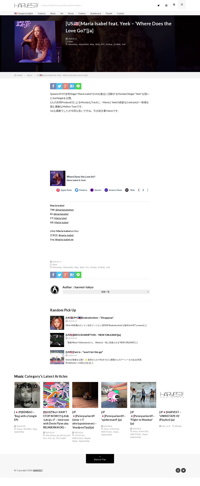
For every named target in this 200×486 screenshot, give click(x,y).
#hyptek (87, 445)
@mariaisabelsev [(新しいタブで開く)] (65, 210)
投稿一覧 (105, 293)
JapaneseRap (19, 433)
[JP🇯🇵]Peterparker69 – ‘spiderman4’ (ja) (113, 418)
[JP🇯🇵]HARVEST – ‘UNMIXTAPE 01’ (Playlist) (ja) (171, 418)
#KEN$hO (27, 430)
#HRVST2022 (106, 433)
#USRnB (117, 45)
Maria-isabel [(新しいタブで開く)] (61, 223)
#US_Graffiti (61, 449)
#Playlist (178, 427)
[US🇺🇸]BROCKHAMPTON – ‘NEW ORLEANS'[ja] (93, 335)
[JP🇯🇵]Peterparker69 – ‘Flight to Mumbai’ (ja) (142, 420)
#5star (106, 430)
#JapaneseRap (84, 448)
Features (44, 13)
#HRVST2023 (77, 445)
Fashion (86, 13)
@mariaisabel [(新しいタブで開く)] (61, 214)
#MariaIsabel (83, 45)
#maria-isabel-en (64, 240)
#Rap (92, 45)
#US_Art (51, 449)
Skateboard (101, 13)
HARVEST (38, 479)
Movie (75, 13)
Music (56, 13)
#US (102, 45)
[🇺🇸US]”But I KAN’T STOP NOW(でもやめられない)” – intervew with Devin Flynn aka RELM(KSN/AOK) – (56, 426)
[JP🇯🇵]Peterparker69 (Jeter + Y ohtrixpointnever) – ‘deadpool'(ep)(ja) (84, 424)
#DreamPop (72, 45)
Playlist (114, 13)
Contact (127, 13)
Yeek (123, 45)
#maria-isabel (66, 236)
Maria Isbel (60, 219)
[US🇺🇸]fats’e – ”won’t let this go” (84, 353)
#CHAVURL (80, 442)
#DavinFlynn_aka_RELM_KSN (58, 447)
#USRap (109, 45)
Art (65, 13)
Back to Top (100, 468)
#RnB (97, 45)
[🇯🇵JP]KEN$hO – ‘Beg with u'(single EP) (26, 418)
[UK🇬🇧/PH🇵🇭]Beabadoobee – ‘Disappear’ (90, 318)
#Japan (19, 430)
